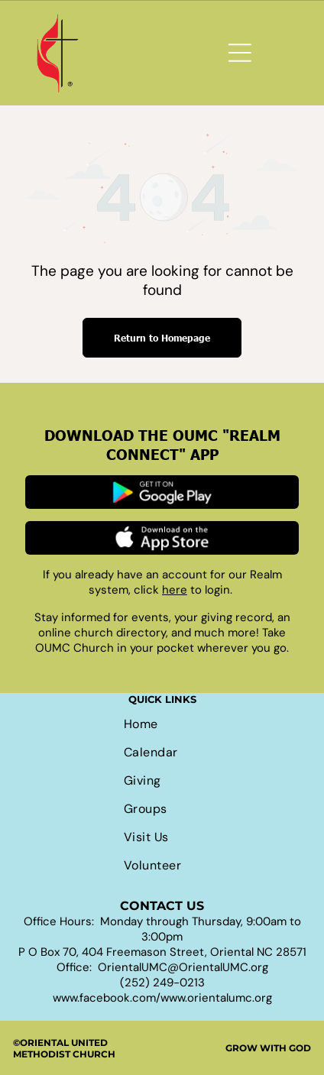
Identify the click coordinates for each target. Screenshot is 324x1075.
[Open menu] (240, 52)
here (174, 589)
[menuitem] (162, 724)
